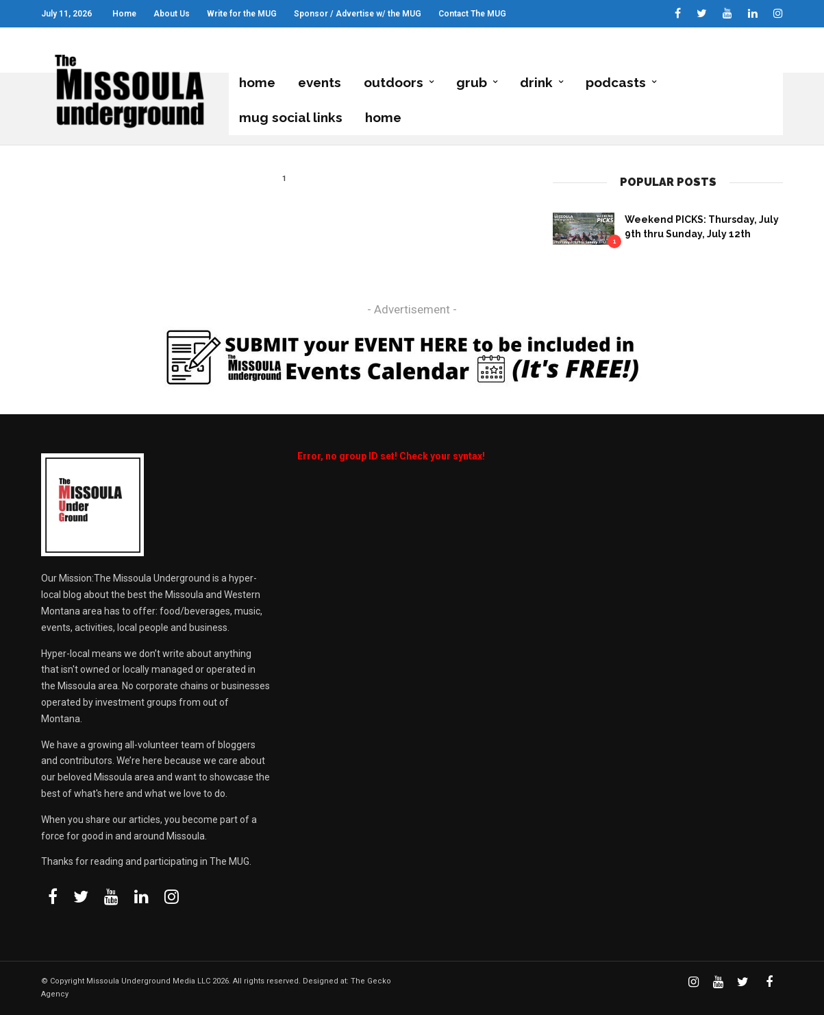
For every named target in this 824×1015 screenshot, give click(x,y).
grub (471, 83)
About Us (171, 14)
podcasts (616, 83)
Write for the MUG (242, 14)
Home (124, 14)
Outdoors (393, 83)
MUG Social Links (290, 117)
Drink (536, 83)
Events (319, 83)
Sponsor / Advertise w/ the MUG (357, 14)
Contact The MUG (472, 14)
